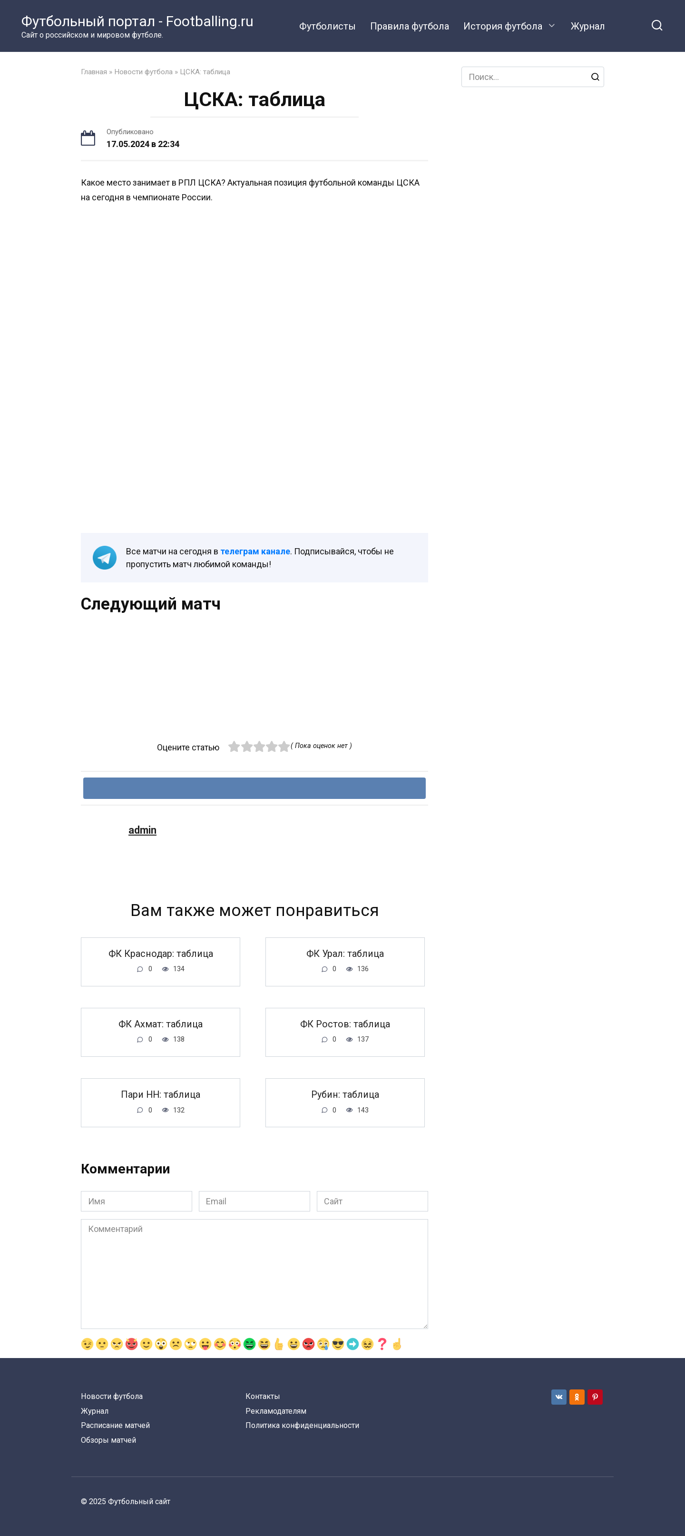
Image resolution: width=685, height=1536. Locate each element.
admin (142, 830)
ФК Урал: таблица (345, 953)
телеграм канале (255, 551)
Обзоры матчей (108, 1440)
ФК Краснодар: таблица (160, 953)
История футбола (502, 26)
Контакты (262, 1396)
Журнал (588, 26)
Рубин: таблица (345, 1095)
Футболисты (327, 26)
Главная (94, 72)
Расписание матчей (115, 1425)
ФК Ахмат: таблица (160, 1024)
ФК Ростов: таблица (345, 1024)
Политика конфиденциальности (302, 1425)
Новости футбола (143, 72)
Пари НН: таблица (160, 1095)
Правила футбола (409, 26)
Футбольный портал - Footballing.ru (137, 21)
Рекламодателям (275, 1411)
